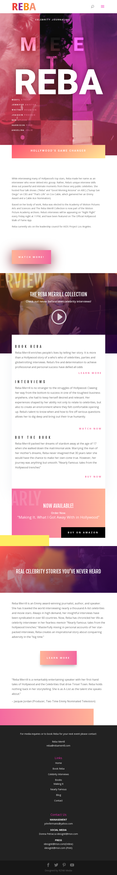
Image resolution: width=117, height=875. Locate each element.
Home (58, 763)
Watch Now (90, 428)
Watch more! (31, 257)
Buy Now (93, 476)
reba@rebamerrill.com (58, 745)
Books (58, 779)
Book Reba (58, 768)
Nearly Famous (58, 789)
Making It (58, 783)
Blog (58, 794)
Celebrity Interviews (58, 774)
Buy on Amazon (83, 532)
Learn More (90, 372)
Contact (58, 800)
